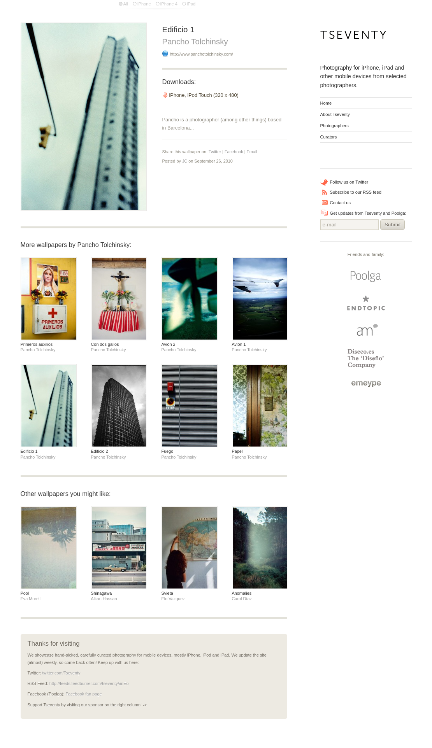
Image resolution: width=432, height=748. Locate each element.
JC (184, 161)
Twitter (215, 151)
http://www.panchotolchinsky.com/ (201, 54)
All (125, 4)
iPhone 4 (168, 4)
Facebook (234, 151)
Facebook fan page (83, 694)
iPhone (144, 4)
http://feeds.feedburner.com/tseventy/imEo (89, 683)
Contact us (340, 202)
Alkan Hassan (104, 598)
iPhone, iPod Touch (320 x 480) (204, 95)
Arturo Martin (365, 329)
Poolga (365, 276)
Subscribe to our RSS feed (355, 192)
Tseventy (353, 37)
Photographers (334, 125)
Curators (328, 137)
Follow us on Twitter (349, 182)
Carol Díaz (242, 598)
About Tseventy (335, 114)
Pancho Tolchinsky (195, 41)
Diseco (366, 359)
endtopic (366, 303)
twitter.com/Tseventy (61, 673)
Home (326, 103)
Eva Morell (30, 598)
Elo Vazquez (173, 598)
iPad (191, 4)
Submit (392, 225)
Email (252, 151)
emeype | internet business (366, 384)
